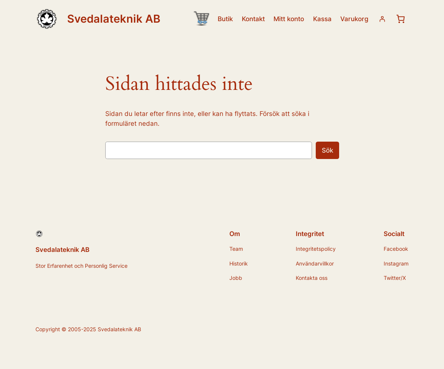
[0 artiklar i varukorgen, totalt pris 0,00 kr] (401, 18)
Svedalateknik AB (113, 18)
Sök (327, 150)
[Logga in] (382, 19)
